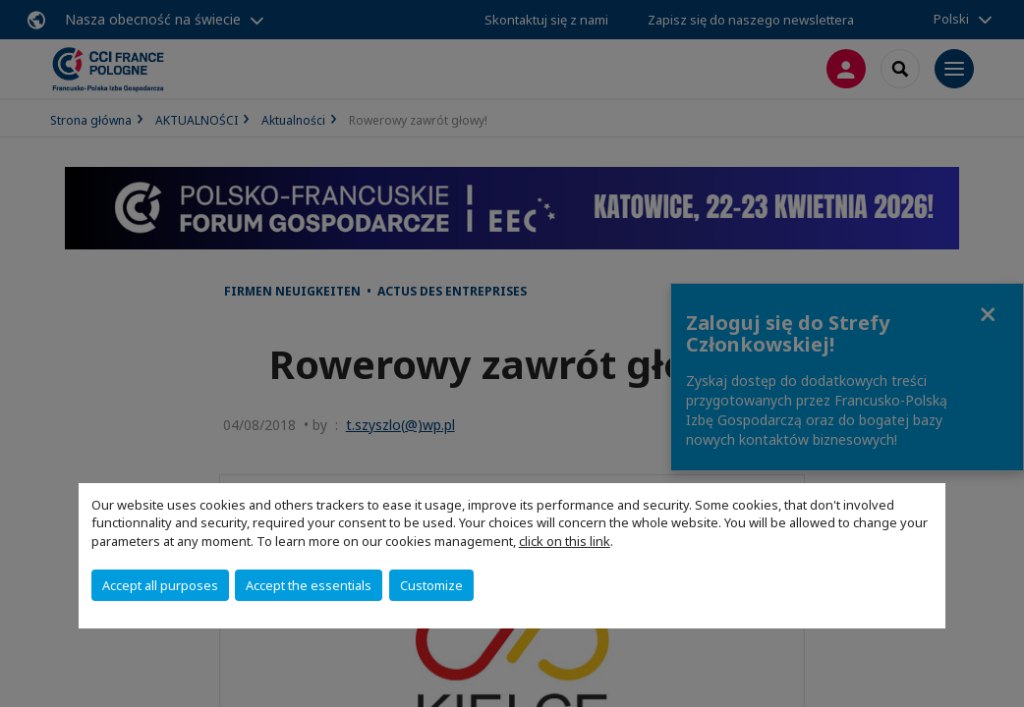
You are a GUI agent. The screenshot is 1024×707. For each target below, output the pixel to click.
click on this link (564, 541)
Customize (431, 585)
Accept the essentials (308, 585)
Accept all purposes (160, 585)
